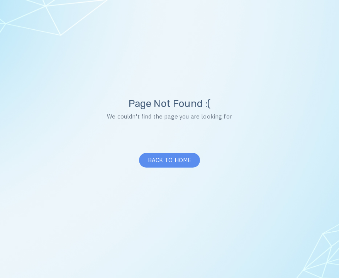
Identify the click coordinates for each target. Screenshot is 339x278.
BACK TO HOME (170, 160)
